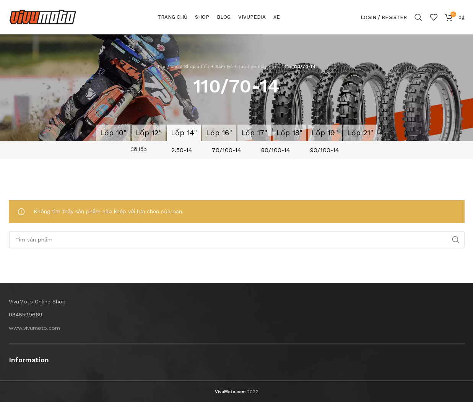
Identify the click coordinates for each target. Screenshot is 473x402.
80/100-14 (275, 150)
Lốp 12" (149, 132)
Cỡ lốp (138, 149)
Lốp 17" (254, 132)
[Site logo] (43, 17)
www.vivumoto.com (34, 328)
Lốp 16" (219, 132)
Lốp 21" (360, 132)
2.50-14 (181, 150)
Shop (190, 66)
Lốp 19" (325, 132)
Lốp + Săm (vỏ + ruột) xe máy (234, 66)
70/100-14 (226, 150)
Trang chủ (168, 66)
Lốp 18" (289, 132)
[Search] (418, 17)
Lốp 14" (280, 66)
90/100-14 (324, 150)
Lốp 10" (113, 132)
